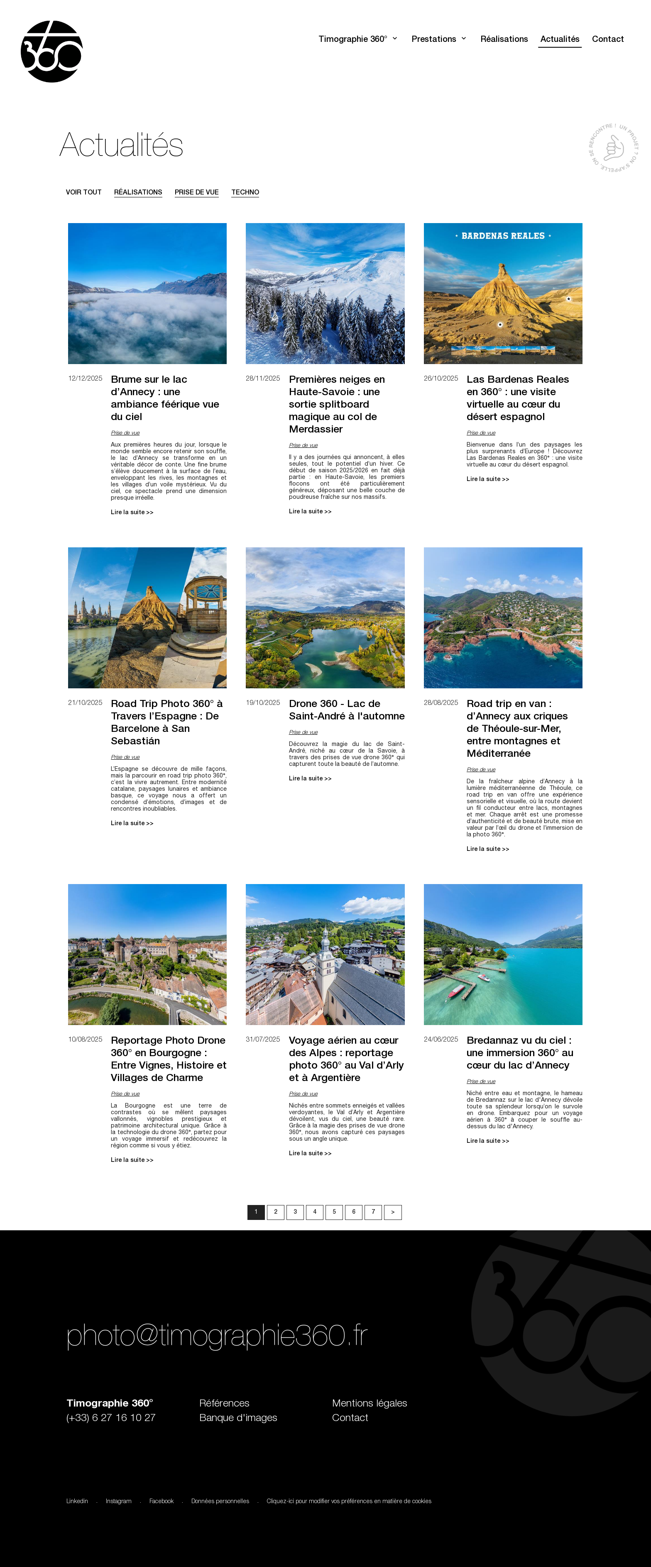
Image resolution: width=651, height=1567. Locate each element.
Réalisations (504, 40)
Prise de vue (197, 193)
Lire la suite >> (132, 513)
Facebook (161, 1502)
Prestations (433, 40)
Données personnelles (220, 1502)
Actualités (560, 40)
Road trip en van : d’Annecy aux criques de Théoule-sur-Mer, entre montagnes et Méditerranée (517, 730)
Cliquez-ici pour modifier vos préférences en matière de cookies (349, 1502)
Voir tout (84, 193)
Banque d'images (238, 1419)
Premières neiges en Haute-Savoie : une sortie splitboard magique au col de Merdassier (337, 405)
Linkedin (77, 1502)
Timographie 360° (352, 40)
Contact (608, 40)
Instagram (119, 1502)
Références (224, 1404)
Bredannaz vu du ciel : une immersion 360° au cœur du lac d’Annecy (520, 1053)
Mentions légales (369, 1404)
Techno (245, 193)
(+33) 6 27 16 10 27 (111, 1419)
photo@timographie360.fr (216, 1339)
